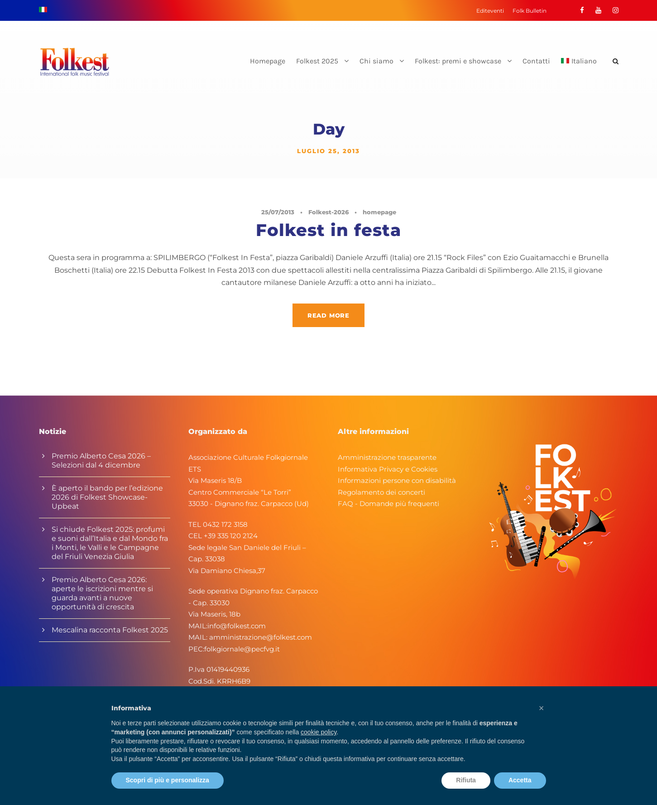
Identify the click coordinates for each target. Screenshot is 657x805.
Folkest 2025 (317, 61)
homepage (379, 212)
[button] (541, 708)
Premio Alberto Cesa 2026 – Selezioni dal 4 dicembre (101, 460)
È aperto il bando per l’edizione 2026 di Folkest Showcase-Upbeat (107, 497)
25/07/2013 (277, 212)
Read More (328, 315)
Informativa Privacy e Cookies (387, 469)
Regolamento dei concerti (381, 492)
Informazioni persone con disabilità (397, 480)
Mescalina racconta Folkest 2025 (110, 630)
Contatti (536, 61)
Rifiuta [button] (466, 780)
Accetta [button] (520, 780)
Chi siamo (376, 61)
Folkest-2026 (328, 212)
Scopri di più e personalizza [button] (167, 780)
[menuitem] (579, 68)
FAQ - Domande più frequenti (388, 503)
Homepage (267, 61)
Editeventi (490, 10)
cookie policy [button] (318, 732)
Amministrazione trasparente (387, 457)
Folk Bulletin (530, 10)
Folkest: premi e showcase (458, 61)
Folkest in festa (328, 230)
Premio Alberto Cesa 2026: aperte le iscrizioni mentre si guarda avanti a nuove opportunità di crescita (102, 593)
